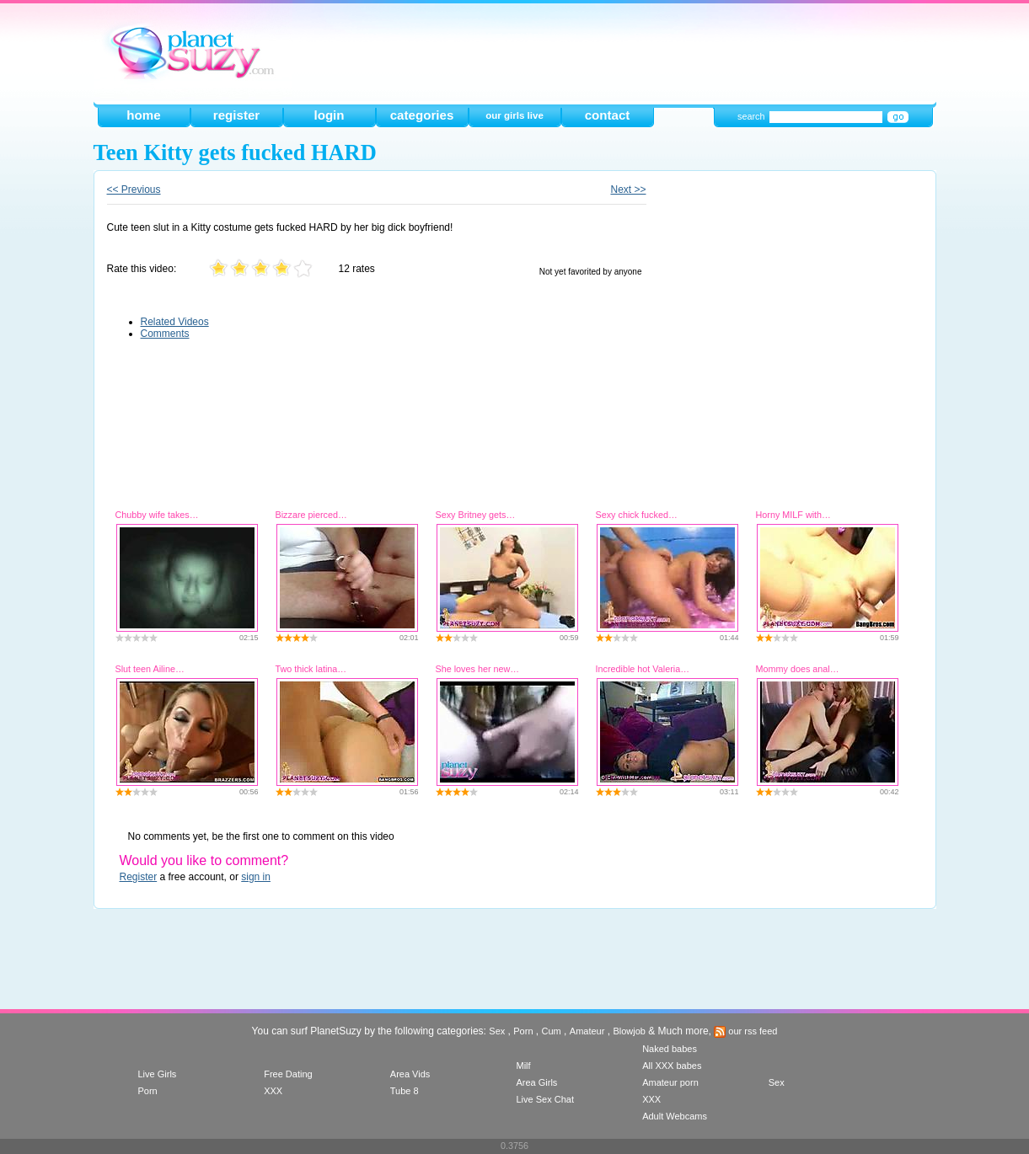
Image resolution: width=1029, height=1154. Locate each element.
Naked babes (669, 1049)
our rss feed (745, 1031)
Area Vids (410, 1074)
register (236, 115)
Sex (497, 1031)
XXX (273, 1091)
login (329, 115)
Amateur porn (670, 1082)
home (143, 115)
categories (422, 115)
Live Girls (157, 1074)
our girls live (514, 115)
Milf (523, 1066)
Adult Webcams (674, 1116)
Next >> (628, 189)
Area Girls (536, 1082)
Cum (551, 1031)
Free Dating (288, 1074)
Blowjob (629, 1031)
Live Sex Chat (544, 1099)
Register (139, 877)
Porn (523, 1031)
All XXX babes (671, 1066)
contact (607, 115)
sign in (256, 877)
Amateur (587, 1031)
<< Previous (134, 189)
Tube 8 (404, 1091)
